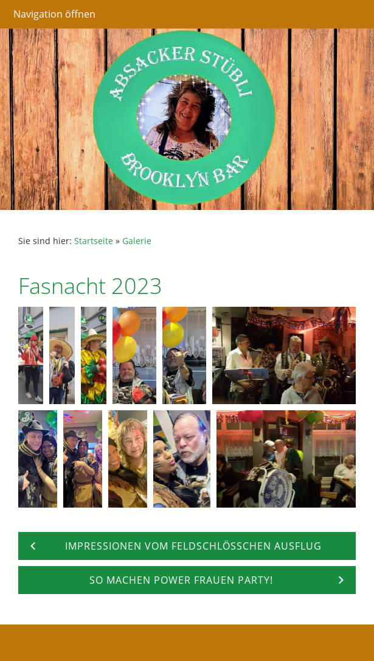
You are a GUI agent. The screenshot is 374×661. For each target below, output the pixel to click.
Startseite (93, 241)
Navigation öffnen (54, 14)
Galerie (136, 241)
